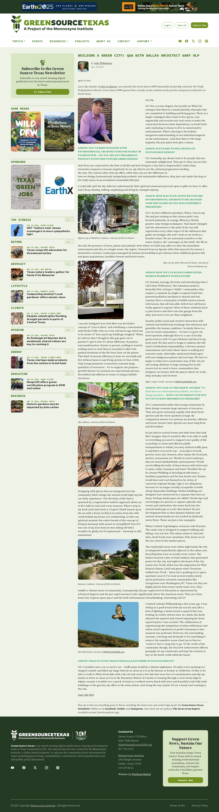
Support (143, 41)
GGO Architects (108, 86)
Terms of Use (177, 805)
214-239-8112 (126, 768)
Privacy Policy (200, 805)
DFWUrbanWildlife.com (186, 382)
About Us (103, 41)
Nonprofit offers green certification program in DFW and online (46, 385)
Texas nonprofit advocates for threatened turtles (47, 251)
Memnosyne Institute (131, 755)
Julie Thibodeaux (103, 63)
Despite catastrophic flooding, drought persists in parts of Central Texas (47, 319)
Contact (124, 41)
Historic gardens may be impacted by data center (43, 406)
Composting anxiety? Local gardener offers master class (46, 295)
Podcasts (82, 41)
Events (37, 41)
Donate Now (185, 780)
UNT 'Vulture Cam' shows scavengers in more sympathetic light (48, 231)
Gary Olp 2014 (86, 694)
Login (167, 25)
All (70, 220)
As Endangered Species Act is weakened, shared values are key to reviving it (46, 341)
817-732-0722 (126, 749)
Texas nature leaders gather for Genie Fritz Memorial (48, 273)
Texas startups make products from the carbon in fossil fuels (47, 361)
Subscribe (199, 25)
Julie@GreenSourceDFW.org (135, 744)
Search (182, 25)
